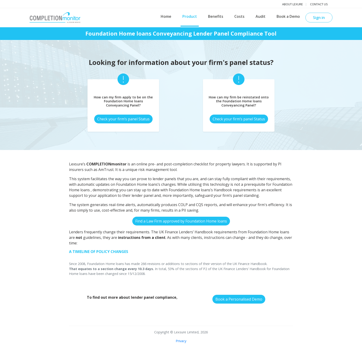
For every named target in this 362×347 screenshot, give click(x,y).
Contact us (319, 4)
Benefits (215, 16)
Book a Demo (288, 16)
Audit (260, 16)
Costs (239, 16)
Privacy (181, 341)
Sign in (319, 17)
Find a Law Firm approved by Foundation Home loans (181, 221)
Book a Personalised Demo (238, 299)
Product (189, 16)
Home (166, 16)
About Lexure (292, 4)
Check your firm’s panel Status (123, 119)
